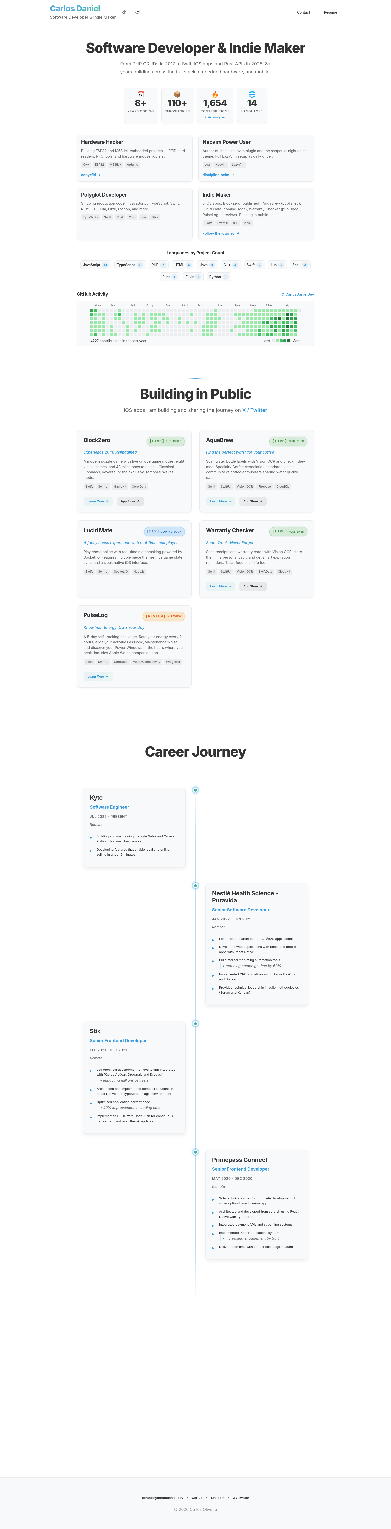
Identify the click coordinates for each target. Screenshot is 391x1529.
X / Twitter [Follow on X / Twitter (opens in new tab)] (254, 442)
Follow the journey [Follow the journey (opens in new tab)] (222, 249)
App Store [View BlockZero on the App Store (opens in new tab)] (138, 540)
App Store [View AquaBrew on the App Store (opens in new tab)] (261, 540)
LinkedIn (222, 1496)
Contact (300, 13)
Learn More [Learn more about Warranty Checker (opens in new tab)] (223, 633)
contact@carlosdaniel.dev (156, 1496)
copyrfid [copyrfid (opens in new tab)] (91, 183)
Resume (329, 13)
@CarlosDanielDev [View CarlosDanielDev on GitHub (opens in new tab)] (298, 316)
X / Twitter (250, 1496)
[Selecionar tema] (139, 13)
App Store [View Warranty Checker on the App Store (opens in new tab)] (261, 633)
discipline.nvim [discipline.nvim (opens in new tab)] (219, 183)
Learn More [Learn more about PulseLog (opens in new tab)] (100, 740)
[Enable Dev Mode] (125, 13)
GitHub (198, 1496)
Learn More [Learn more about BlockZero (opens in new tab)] (100, 540)
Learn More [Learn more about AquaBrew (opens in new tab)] (223, 540)
